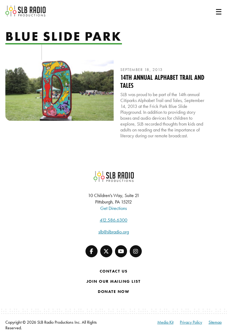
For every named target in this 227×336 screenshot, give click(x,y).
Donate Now (113, 291)
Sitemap (215, 322)
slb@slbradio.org (113, 232)
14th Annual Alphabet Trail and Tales (162, 81)
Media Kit (165, 322)
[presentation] (59, 90)
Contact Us (114, 271)
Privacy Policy (191, 322)
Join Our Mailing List (114, 281)
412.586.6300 (113, 220)
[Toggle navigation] (212, 11)
